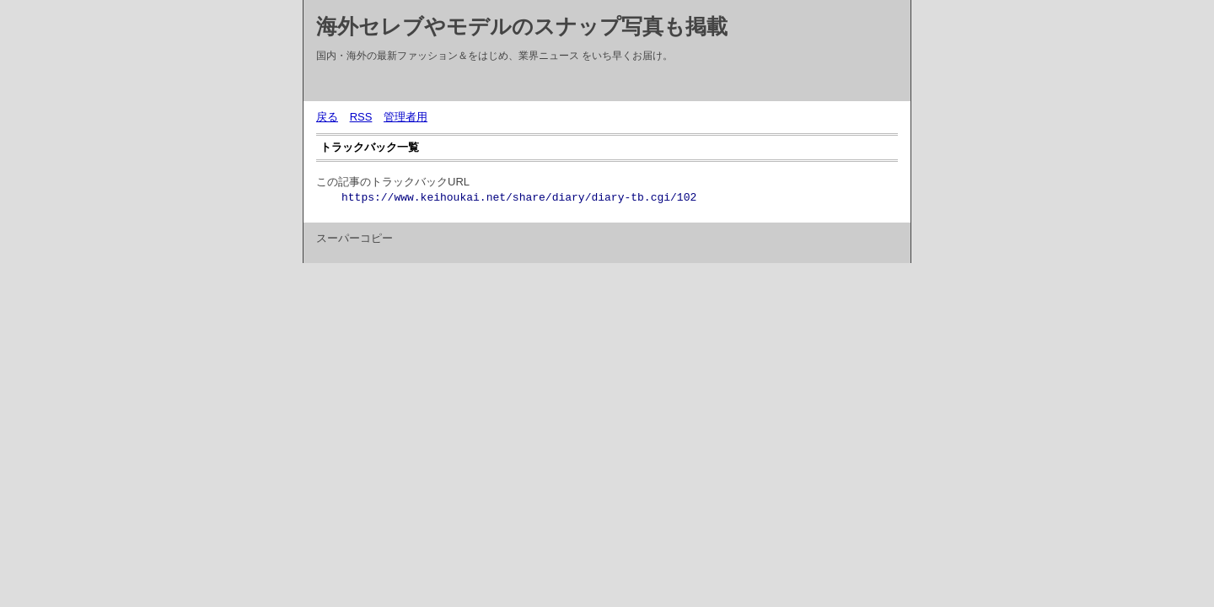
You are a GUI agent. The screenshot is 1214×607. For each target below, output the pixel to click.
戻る (327, 116)
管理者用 (405, 116)
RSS (361, 116)
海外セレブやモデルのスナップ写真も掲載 (522, 26)
